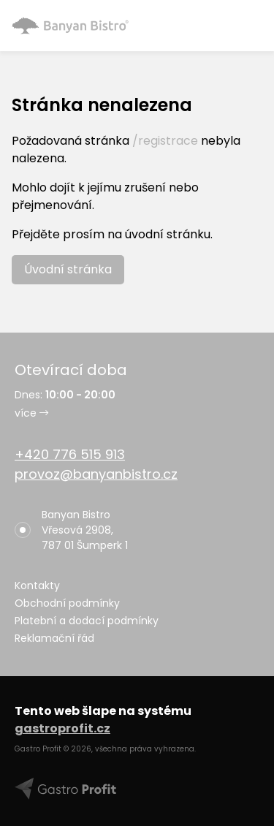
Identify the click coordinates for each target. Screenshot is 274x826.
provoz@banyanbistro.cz (96, 474)
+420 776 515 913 (70, 454)
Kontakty (37, 585)
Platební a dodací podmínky (87, 620)
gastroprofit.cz (62, 728)
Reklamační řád (54, 638)
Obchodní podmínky (67, 603)
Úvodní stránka (68, 269)
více (31, 413)
